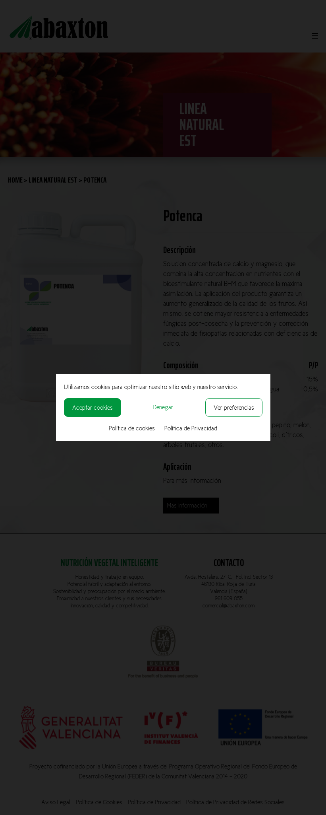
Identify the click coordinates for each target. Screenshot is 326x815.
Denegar (163, 407)
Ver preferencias (234, 407)
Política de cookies (132, 428)
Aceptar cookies (92, 407)
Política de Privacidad (190, 428)
